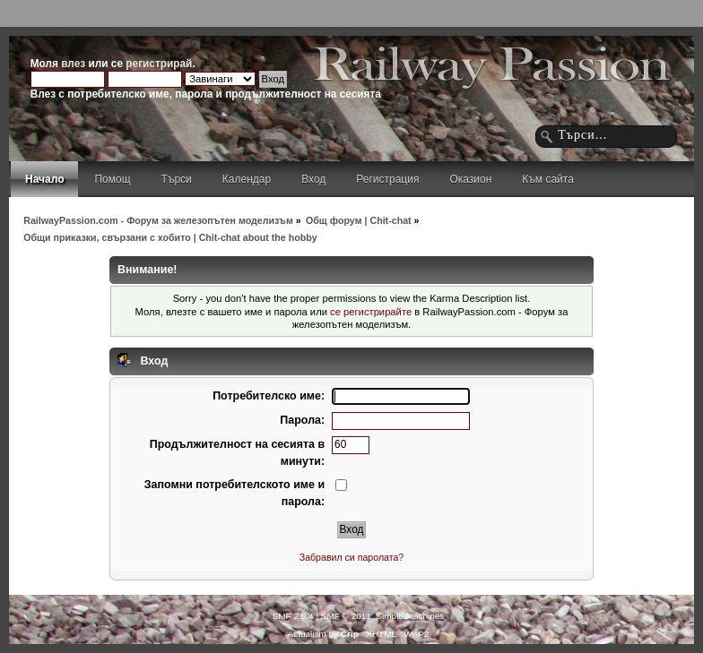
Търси (176, 179)
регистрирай (159, 63)
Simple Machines (410, 616)
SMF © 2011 (346, 616)
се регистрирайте (371, 311)
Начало (44, 179)
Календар (246, 179)
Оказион (470, 179)
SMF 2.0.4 (293, 616)
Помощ (112, 179)
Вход (313, 179)
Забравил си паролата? (351, 557)
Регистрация (387, 179)
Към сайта (548, 179)
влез (73, 63)
